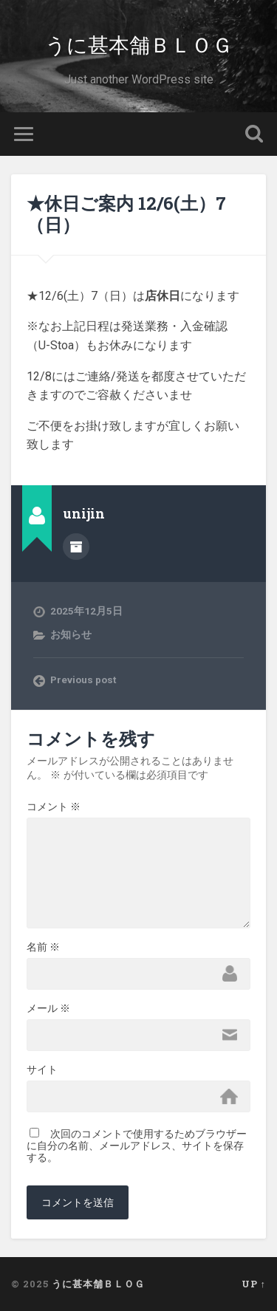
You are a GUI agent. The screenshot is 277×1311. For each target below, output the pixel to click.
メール (48, 1008)
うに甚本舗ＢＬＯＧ (139, 44)
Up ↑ (254, 1284)
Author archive (76, 546)
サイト (42, 1069)
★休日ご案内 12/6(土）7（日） (126, 213)
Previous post (83, 679)
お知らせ (71, 634)
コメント (54, 806)
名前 (43, 947)
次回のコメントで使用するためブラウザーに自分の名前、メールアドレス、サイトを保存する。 (137, 1145)
